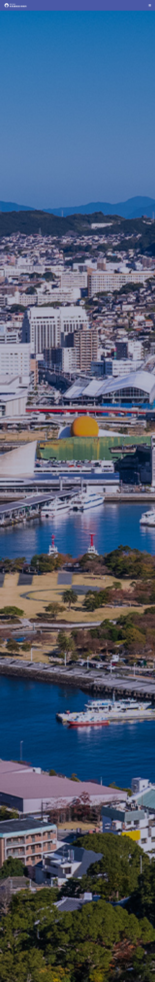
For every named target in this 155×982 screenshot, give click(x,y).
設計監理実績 (77, 645)
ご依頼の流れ (109, 749)
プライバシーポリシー (132, 968)
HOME (15, 968)
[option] (77, 60)
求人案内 (93, 968)
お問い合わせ (77, 862)
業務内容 (128, 329)
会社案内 (28, 968)
